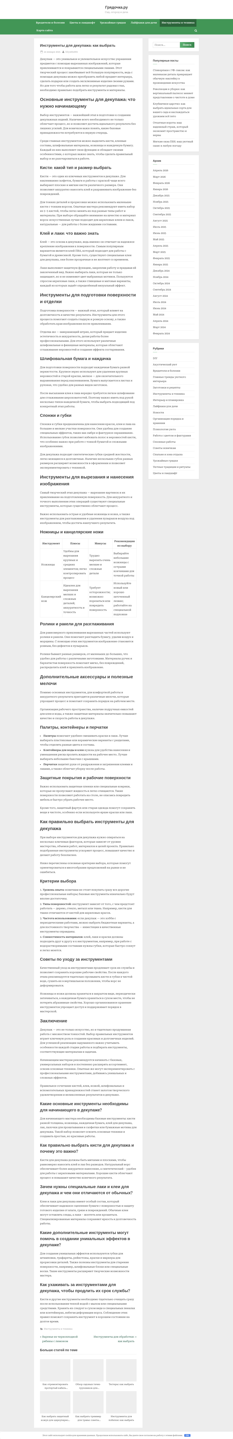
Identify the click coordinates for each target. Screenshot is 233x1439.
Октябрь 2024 (161, 283)
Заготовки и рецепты (166, 387)
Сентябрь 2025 (162, 214)
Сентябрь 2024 (162, 289)
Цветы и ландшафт (82, 22)
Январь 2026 (160, 189)
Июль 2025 (159, 226)
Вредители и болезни (50, 22)
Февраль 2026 (161, 183)
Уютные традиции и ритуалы (172, 467)
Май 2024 (158, 314)
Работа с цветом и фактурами (172, 435)
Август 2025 (160, 220)
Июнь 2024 (159, 308)
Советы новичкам (164, 448)
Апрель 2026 (160, 170)
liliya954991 (71, 51)
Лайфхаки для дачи (144, 22)
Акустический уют (165, 364)
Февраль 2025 (161, 258)
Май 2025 (158, 239)
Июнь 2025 (159, 233)
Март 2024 (159, 327)
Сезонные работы (164, 441)
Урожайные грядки (113, 22)
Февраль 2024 (161, 333)
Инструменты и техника (178, 22)
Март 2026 (159, 176)
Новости (158, 412)
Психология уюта (164, 429)
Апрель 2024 (160, 321)
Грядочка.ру (116, 7)
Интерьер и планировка (168, 400)
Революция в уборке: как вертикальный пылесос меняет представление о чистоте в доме (174, 93)
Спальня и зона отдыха (167, 454)
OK (187, 1435)
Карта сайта (44, 30)
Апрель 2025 (160, 245)
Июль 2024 (159, 302)
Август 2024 (160, 295)
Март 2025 (159, 252)
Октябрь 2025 (161, 208)
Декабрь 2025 (161, 195)
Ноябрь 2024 (160, 277)
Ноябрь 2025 (160, 201)
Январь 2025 (160, 264)
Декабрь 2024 (161, 270)
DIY (155, 358)
